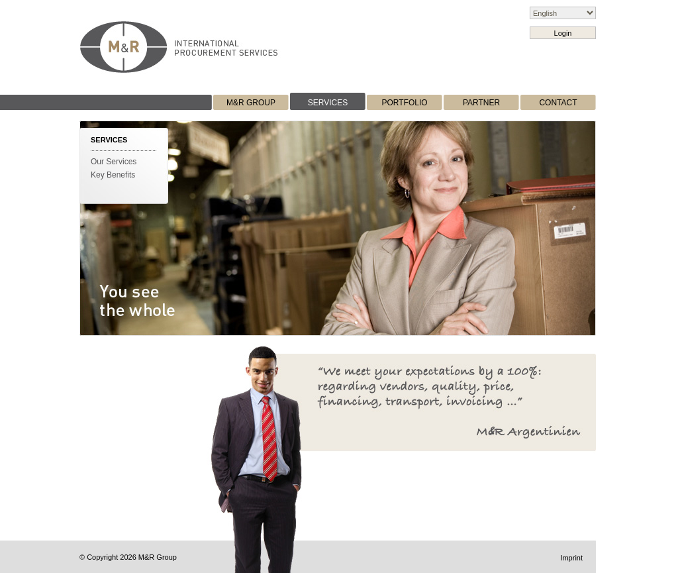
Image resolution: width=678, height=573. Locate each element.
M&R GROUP (250, 102)
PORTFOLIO (404, 102)
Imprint (571, 558)
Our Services (113, 161)
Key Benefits (113, 175)
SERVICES (328, 102)
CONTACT (558, 102)
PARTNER (481, 102)
